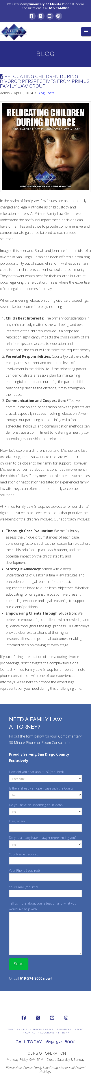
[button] (86, 31)
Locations (47, 1032)
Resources (64, 1029)
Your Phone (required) (45, 874)
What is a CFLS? (18, 1029)
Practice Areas (43, 1029)
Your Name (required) (45, 858)
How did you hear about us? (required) (45, 775)
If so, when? (45, 825)
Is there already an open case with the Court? (45, 792)
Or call (30, 978)
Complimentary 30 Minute (40, 4)
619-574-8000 (59, 8)
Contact (31, 1032)
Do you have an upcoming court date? (45, 808)
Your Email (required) (45, 890)
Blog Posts (45, 93)
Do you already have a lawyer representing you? (45, 841)
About (79, 1029)
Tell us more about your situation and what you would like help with (45, 908)
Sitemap (63, 1032)
